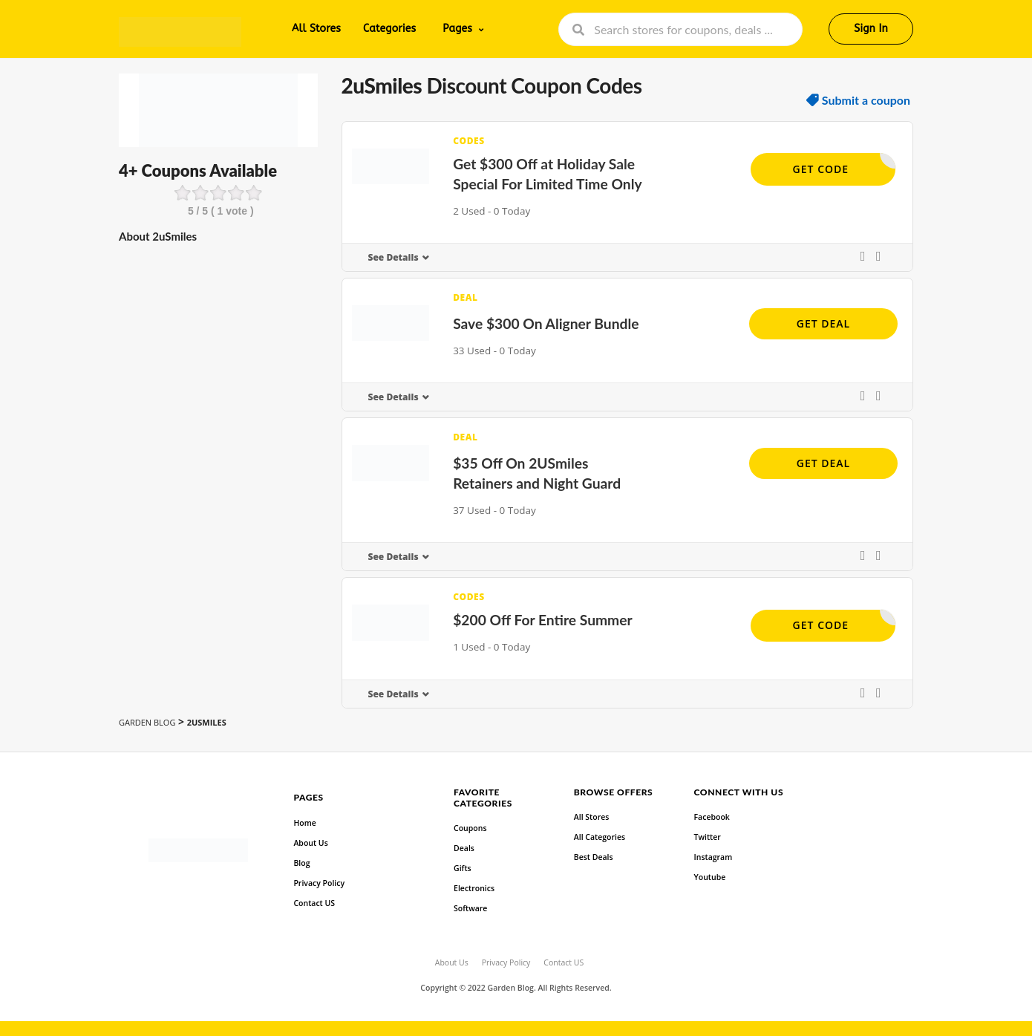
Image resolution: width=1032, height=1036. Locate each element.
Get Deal (823, 323)
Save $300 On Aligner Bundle (546, 323)
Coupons (470, 828)
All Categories (599, 837)
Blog (301, 863)
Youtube (710, 877)
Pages (457, 28)
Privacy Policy (318, 883)
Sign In (871, 28)
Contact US (314, 903)
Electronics (474, 888)
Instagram (713, 857)
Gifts (462, 868)
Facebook (712, 817)
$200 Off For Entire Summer (543, 619)
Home (304, 823)
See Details (393, 257)
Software (470, 908)
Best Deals (593, 857)
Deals (464, 848)
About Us (310, 843)
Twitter (707, 837)
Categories (389, 28)
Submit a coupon (866, 100)
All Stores (316, 28)
